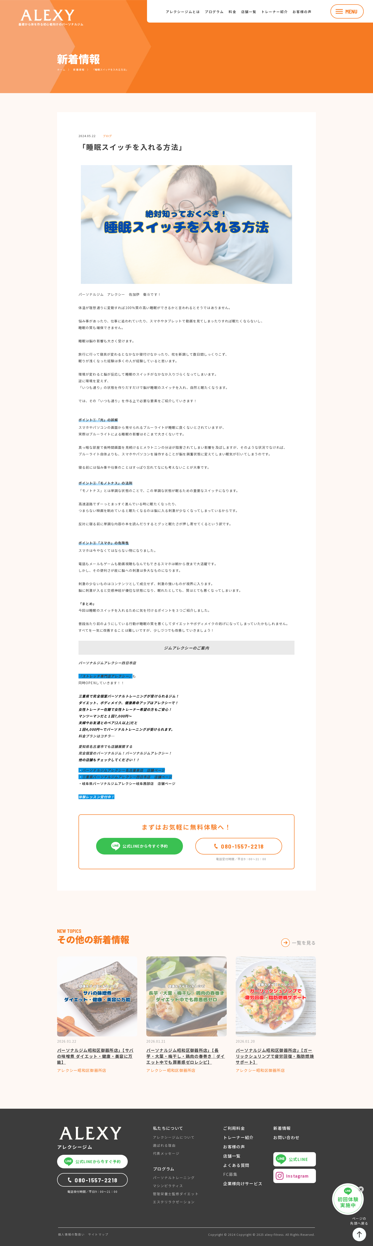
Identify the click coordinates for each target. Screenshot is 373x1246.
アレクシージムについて (174, 1137)
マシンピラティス (168, 1185)
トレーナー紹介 (274, 11)
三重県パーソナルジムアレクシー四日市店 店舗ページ (127, 776)
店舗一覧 (248, 11)
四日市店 (129, 662)
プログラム (214, 11)
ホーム (61, 69)
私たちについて (168, 1128)
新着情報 (79, 69)
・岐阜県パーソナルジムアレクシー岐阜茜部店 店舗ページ (127, 783)
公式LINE (292, 1159)
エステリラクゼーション (174, 1201)
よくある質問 (236, 1165)
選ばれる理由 (164, 1145)
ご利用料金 (234, 1128)
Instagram (292, 1176)
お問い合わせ (286, 1137)
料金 (232, 11)
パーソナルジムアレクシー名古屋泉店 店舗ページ (123, 770)
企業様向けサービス (242, 1183)
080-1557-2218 (238, 846)
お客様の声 (302, 11)
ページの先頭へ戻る (359, 1228)
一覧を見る (304, 942)
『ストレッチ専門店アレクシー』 (106, 676)
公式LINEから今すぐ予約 (139, 846)
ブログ (107, 136)
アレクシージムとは (183, 11)
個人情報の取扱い (71, 1234)
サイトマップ (98, 1234)
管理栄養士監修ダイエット (176, 1193)
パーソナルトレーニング (174, 1177)
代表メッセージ (166, 1153)
